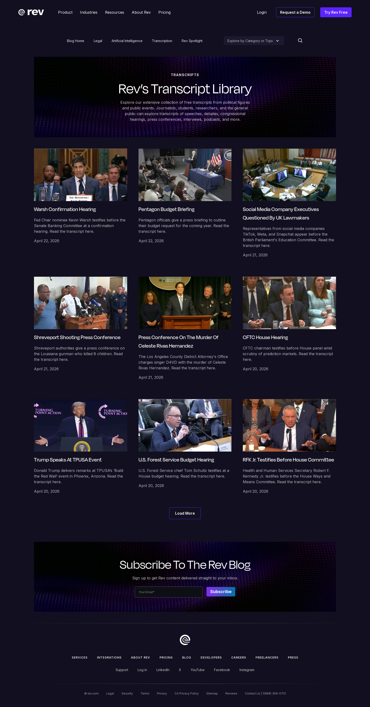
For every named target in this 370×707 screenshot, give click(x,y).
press (293, 657)
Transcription (162, 41)
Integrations (109, 657)
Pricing (166, 657)
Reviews (231, 693)
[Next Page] (185, 513)
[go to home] (185, 640)
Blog (186, 657)
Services (80, 657)
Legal (98, 41)
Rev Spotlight (192, 41)
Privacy (162, 693)
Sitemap (212, 693)
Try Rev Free (336, 12)
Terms (144, 693)
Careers (238, 657)
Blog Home (75, 41)
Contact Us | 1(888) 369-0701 (265, 693)
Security (127, 693)
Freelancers (267, 657)
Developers (211, 657)
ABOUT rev (140, 657)
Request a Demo (295, 12)
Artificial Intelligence (127, 41)
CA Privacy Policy (187, 693)
